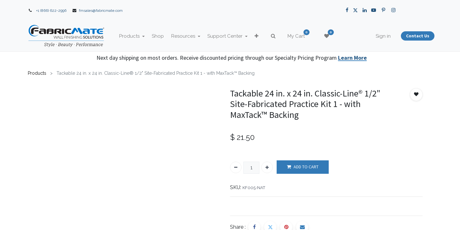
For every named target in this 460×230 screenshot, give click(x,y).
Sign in (377, 36)
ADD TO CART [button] (302, 167)
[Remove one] (235, 167)
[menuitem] (163, 36)
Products (37, 73)
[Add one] (267, 167)
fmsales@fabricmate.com (101, 10)
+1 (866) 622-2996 (51, 10)
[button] (262, 36)
